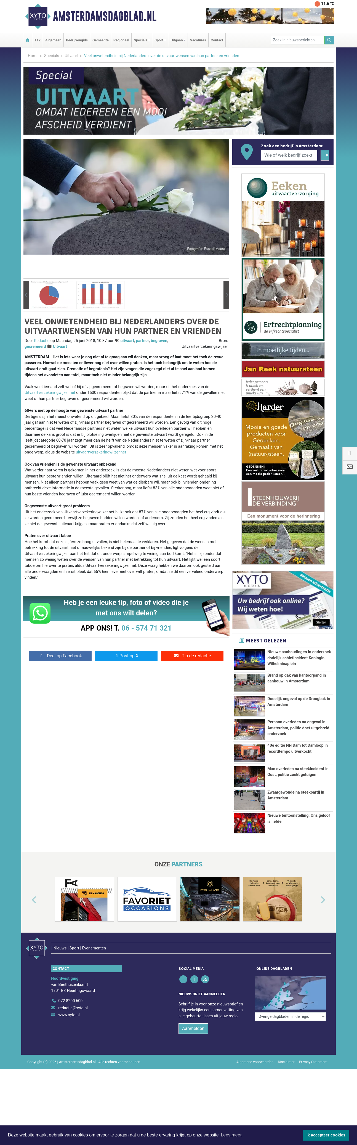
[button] (26, 295)
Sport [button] (158, 40)
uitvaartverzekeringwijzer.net (101, 452)
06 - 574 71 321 (146, 628)
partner (142, 340)
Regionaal (121, 40)
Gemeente (100, 40)
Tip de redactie (192, 655)
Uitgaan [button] (176, 40)
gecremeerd (35, 346)
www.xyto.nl (68, 1015)
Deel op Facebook (60, 655)
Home (33, 56)
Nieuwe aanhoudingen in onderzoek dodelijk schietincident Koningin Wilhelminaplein (299, 658)
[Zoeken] (329, 40)
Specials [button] (140, 40)
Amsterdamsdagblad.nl (104, 16)
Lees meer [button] (231, 1135)
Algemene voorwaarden (254, 1062)
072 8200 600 (70, 1001)
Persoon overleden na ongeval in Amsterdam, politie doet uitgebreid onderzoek (298, 728)
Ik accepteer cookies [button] (326, 1135)
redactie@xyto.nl (73, 1008)
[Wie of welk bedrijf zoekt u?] (289, 155)
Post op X (126, 655)
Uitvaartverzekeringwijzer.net (50, 392)
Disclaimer (286, 1062)
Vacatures (198, 40)
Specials (51, 56)
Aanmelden (193, 1028)
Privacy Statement (313, 1062)
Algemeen (53, 40)
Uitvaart (71, 56)
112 (37, 40)
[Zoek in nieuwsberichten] (298, 40)
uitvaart (127, 340)
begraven (159, 340)
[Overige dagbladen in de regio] (290, 1016)
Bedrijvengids (77, 40)
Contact (217, 40)
